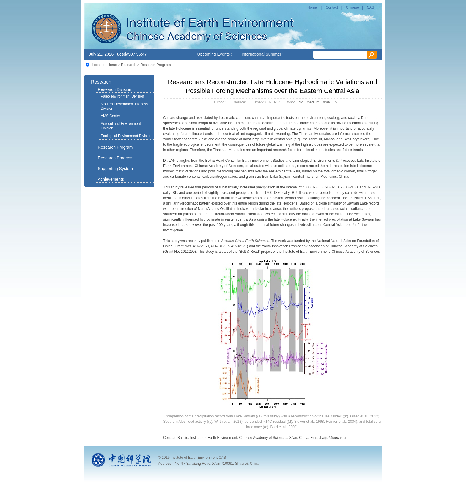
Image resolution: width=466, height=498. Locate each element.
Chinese (352, 7)
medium (313, 102)
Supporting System (115, 168)
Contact (332, 7)
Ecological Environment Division (126, 136)
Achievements (111, 179)
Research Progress (155, 65)
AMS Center (110, 116)
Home (312, 7)
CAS (370, 7)
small (327, 102)
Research (128, 65)
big (300, 102)
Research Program (115, 147)
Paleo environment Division (122, 96)
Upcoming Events (213, 54)
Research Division (114, 89)
